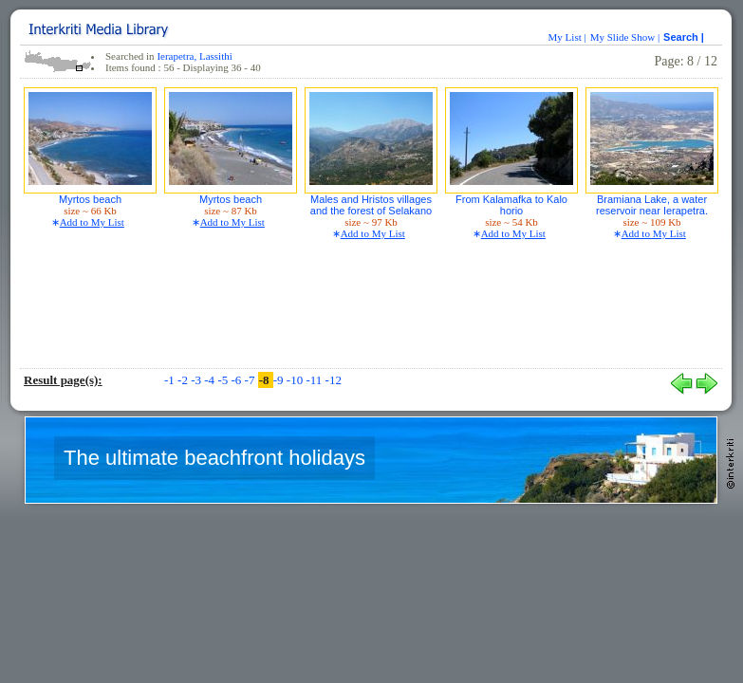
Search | (685, 37)
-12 (333, 380)
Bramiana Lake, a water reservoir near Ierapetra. (652, 205)
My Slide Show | (624, 37)
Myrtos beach (90, 199)
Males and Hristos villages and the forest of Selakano (371, 205)
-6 (237, 380)
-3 (197, 380)
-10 (296, 380)
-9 (280, 380)
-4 (210, 380)
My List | (567, 37)
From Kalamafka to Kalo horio (511, 205)
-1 (170, 380)
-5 (224, 380)
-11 (315, 380)
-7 (251, 380)
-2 (184, 380)
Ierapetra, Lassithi (194, 56)
